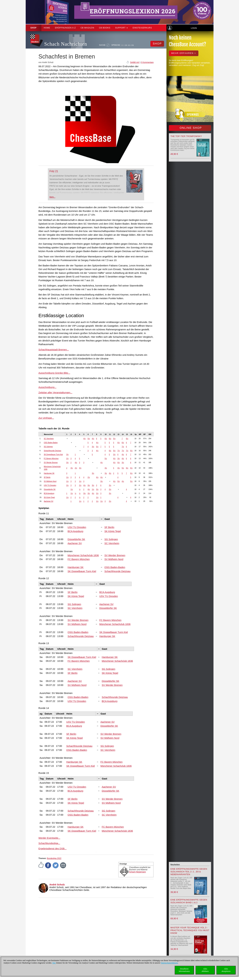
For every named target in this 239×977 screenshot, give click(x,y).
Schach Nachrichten (65, 44)
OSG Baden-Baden (51, 442)
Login (194, 28)
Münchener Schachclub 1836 (83, 555)
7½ (123, 447)
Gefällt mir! (134, 62)
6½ (106, 438)
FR (132, 45)
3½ (93, 447)
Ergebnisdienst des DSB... (53, 848)
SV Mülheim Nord (50, 481)
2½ (67, 458)
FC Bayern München (51, 458)
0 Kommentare (147, 62)
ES (129, 45)
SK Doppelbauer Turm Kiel (53, 454)
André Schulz (57, 884)
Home (47, 28)
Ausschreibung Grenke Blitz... (54, 372)
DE (122, 45)
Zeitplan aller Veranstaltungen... (55, 392)
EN (126, 45)
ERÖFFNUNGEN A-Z (65, 28)
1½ (67, 477)
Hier (54, 963)
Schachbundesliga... (49, 843)
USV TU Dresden (50, 485)
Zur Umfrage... (46, 417)
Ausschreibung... (47, 387)
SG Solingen (48, 447)
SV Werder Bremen (51, 462)
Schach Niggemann (137, 872)
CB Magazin (87, 28)
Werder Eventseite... (49, 838)
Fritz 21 (53, 171)
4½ (84, 438)
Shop (33, 28)
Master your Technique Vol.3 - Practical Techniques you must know (189, 930)
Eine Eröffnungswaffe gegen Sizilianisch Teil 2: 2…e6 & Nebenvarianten (188, 872)
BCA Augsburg (49, 493)
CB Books (104, 28)
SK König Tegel (49, 497)
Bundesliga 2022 (54, 858)
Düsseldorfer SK (50, 489)
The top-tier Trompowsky (186, 136)
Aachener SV (48, 501)
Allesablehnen (205, 970)
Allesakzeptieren (226, 970)
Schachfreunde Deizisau (52, 451)
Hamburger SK (49, 473)
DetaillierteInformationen (184, 970)
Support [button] (121, 28)
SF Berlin (47, 477)
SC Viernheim (49, 438)
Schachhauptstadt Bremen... (54, 349)
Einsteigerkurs (142, 28)
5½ (89, 438)
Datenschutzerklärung (169, 963)
